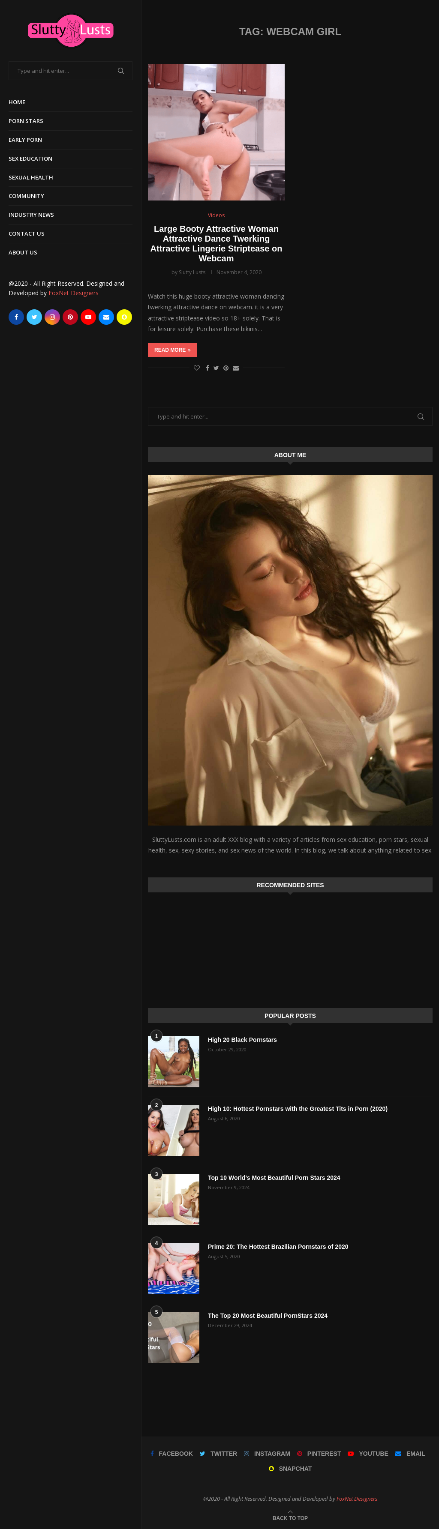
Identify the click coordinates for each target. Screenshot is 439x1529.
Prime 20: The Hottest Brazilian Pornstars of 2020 (278, 1246)
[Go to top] (290, 1518)
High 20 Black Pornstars (242, 1039)
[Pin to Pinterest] (226, 368)
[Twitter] (34, 317)
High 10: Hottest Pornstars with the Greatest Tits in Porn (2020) (298, 1108)
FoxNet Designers (73, 293)
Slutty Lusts (192, 272)
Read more (172, 350)
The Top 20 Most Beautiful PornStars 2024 (268, 1315)
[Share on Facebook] (207, 368)
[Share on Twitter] (216, 368)
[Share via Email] (236, 368)
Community (26, 196)
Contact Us (27, 233)
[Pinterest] (70, 317)
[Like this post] (197, 368)
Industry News (31, 214)
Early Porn (25, 140)
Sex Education (30, 158)
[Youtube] (88, 317)
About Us (23, 252)
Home (17, 102)
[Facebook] (16, 317)
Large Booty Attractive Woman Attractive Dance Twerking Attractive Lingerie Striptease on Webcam (216, 243)
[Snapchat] (124, 317)
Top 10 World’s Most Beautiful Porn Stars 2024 (274, 1177)
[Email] (106, 317)
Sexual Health (31, 177)
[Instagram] (52, 317)
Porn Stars (26, 121)
